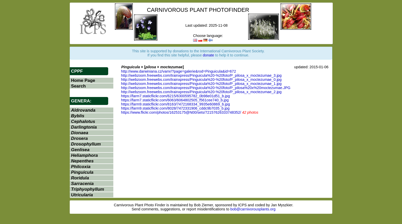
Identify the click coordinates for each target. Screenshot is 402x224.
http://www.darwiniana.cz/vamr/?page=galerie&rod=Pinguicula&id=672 (178, 71)
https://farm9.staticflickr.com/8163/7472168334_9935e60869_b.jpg (175, 104)
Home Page (83, 80)
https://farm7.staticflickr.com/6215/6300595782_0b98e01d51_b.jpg (175, 96)
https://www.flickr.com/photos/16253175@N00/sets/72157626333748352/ (181, 112)
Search (78, 86)
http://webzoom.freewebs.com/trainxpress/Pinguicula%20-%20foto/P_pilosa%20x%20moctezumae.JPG (205, 88)
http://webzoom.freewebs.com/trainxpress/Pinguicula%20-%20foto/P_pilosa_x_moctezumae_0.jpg (201, 79)
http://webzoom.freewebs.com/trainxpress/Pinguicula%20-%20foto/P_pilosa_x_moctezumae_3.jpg (201, 75)
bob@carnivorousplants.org (252, 209)
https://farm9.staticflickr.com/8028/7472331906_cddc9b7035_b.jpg (175, 108)
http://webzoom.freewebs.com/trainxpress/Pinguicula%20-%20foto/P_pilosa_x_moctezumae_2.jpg (201, 92)
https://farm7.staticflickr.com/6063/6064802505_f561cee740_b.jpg (175, 100)
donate (208, 55)
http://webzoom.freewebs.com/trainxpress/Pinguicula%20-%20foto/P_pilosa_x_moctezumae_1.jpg (201, 84)
